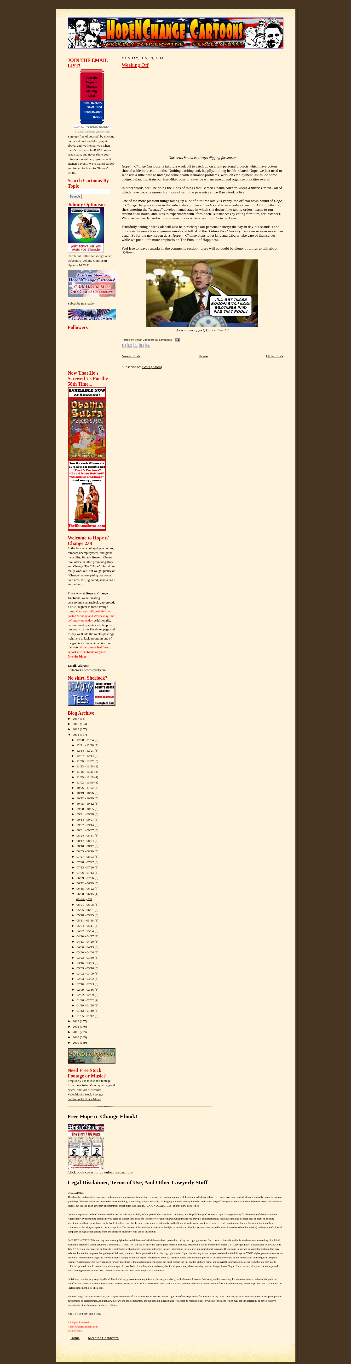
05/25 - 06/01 (85, 910)
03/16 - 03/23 (85, 963)
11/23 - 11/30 (85, 766)
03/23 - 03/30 (85, 957)
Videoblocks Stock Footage (85, 1094)
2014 (76, 734)
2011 (76, 1032)
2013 (76, 1021)
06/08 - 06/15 (85, 894)
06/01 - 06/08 (85, 904)
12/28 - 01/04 (85, 740)
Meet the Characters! (103, 1338)
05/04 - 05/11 (85, 925)
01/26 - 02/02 (85, 1000)
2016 (76, 724)
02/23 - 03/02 (85, 979)
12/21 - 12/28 (85, 745)
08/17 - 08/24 (85, 841)
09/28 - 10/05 (85, 809)
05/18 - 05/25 (85, 915)
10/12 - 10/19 (85, 798)
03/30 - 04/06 (85, 952)
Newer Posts (131, 356)
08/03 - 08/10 (85, 851)
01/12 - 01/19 (85, 1010)
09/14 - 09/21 (85, 819)
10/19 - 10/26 (85, 793)
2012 (76, 1026)
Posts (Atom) (152, 367)
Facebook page (99, 629)
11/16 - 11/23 (85, 771)
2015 (76, 729)
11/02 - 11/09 (85, 782)
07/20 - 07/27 (85, 862)
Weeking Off (84, 899)
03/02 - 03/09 (85, 973)
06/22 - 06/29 (85, 883)
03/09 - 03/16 (85, 968)
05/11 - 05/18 (85, 920)
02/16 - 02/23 (85, 984)
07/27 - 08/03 (85, 856)
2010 (76, 1037)
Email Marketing (86, 132)
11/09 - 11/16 (85, 777)
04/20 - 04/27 (85, 936)
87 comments (163, 339)
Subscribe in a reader (81, 303)
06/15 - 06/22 (85, 888)
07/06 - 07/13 (85, 872)
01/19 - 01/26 (85, 1005)
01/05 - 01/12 (85, 1016)
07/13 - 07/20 (85, 867)
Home (203, 356)
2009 (76, 1042)
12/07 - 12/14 (85, 756)
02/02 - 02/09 (85, 995)
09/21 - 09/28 (85, 814)
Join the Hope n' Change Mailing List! (92, 86)
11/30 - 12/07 (85, 761)
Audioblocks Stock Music (84, 1099)
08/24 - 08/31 (85, 835)
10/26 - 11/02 (85, 788)
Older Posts (274, 356)
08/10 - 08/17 (85, 846)
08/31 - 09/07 (85, 830)
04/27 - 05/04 (85, 931)
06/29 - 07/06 (85, 878)
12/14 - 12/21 (85, 750)
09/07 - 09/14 (85, 825)
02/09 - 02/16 (85, 989)
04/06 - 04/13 (85, 947)
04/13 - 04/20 (85, 941)
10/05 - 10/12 (85, 803)
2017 (76, 718)
